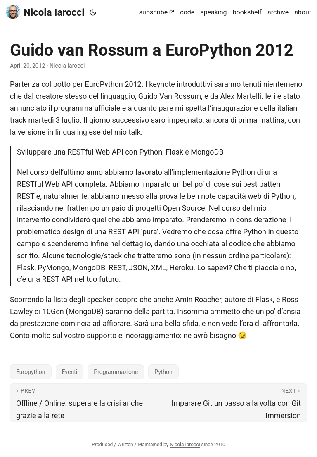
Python (163, 372)
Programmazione (116, 372)
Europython (30, 372)
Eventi (70, 372)
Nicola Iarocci (45, 12)
